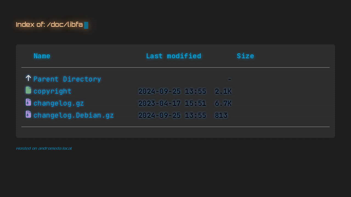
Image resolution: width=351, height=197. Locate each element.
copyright (52, 91)
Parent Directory (67, 79)
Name (41, 56)
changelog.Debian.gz (73, 115)
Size (245, 56)
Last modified (173, 56)
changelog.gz (58, 103)
